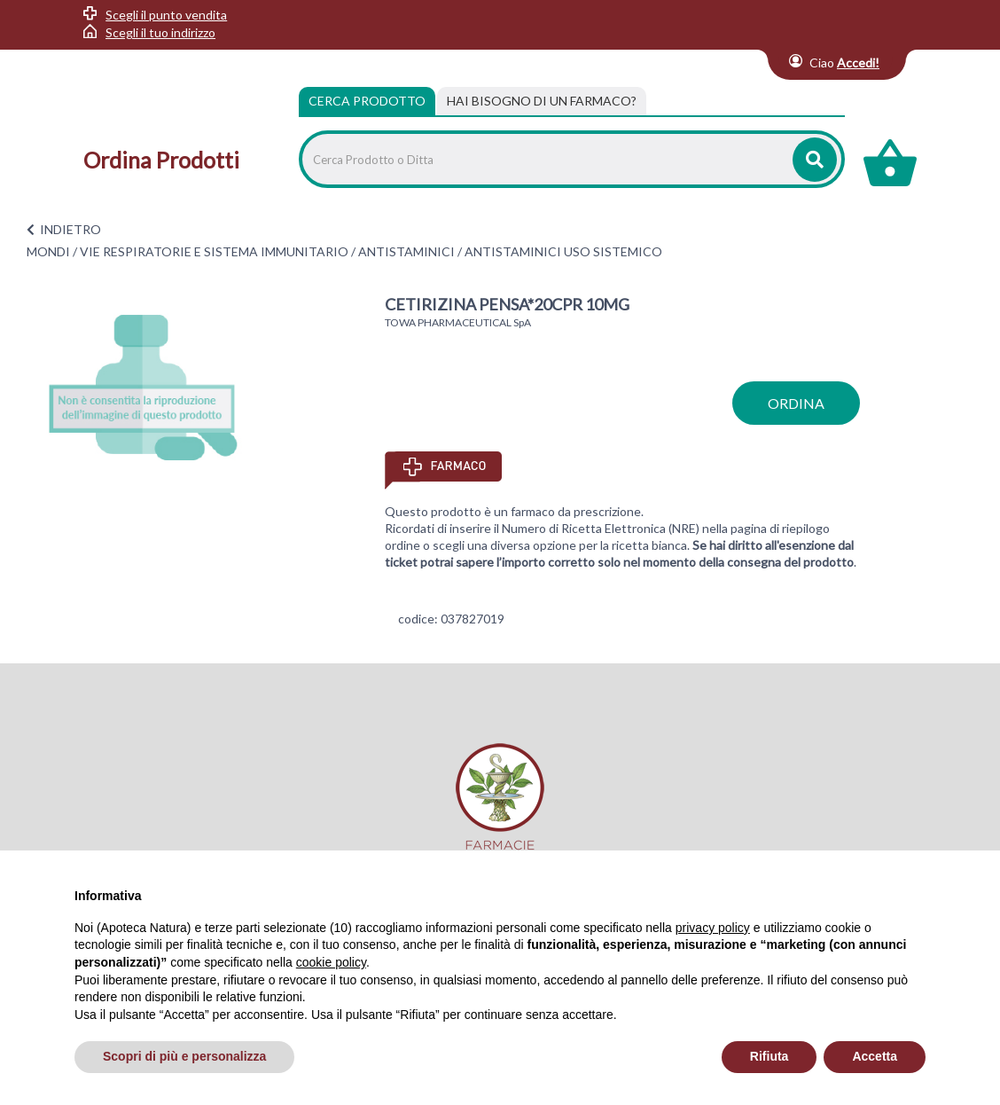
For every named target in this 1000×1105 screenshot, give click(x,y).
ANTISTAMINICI (406, 251)
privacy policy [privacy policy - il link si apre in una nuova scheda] (713, 928)
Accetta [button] (874, 1056)
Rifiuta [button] (769, 1056)
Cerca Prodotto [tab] (367, 100)
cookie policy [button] (331, 962)
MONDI (48, 251)
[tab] (541, 101)
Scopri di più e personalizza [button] (184, 1056)
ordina (796, 403)
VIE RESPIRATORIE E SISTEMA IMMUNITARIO (214, 251)
